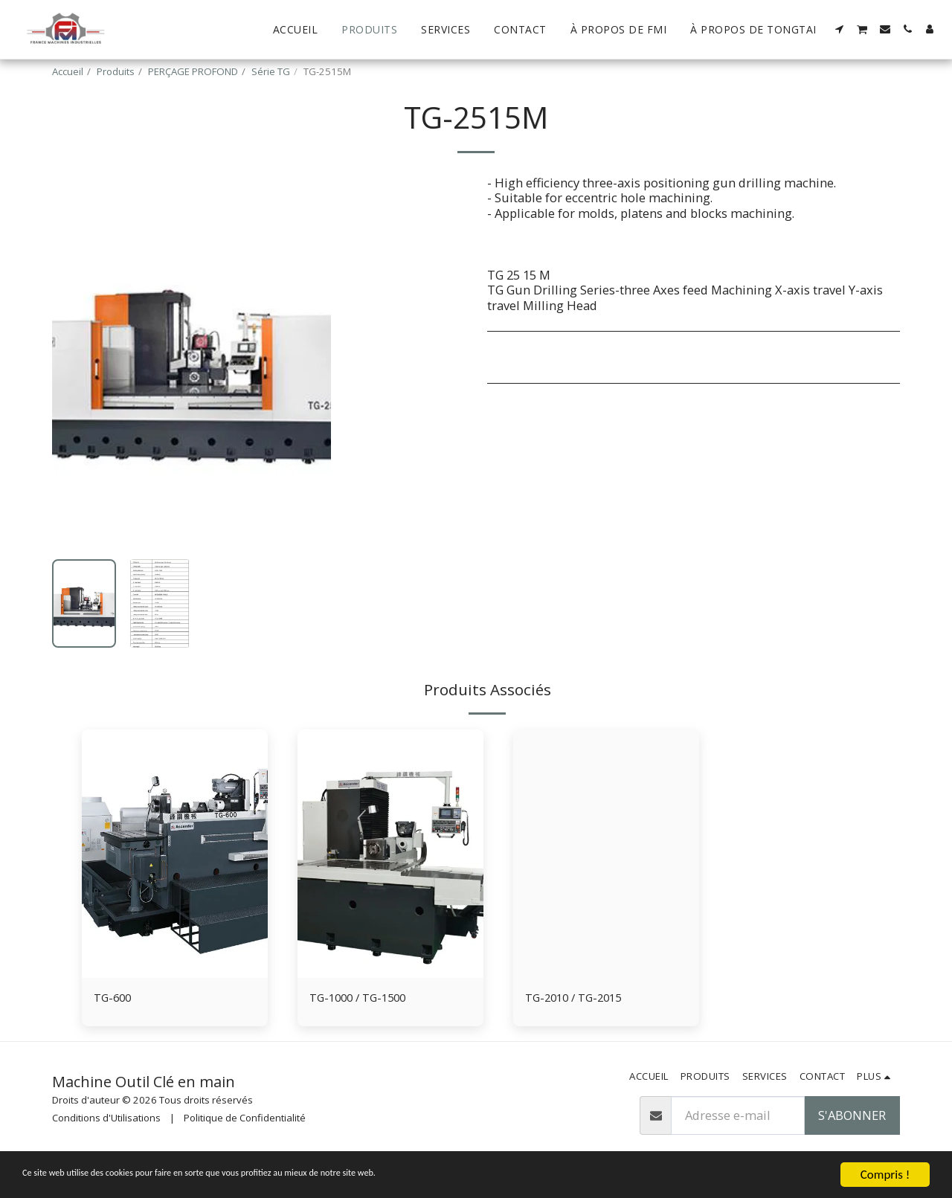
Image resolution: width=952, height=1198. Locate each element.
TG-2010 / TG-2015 (578, 998)
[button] (839, 29)
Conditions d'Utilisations (106, 1119)
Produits (116, 71)
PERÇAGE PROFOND (193, 71)
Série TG (270, 71)
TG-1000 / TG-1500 (362, 998)
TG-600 (114, 998)
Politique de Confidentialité (245, 1119)
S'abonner (852, 1117)
